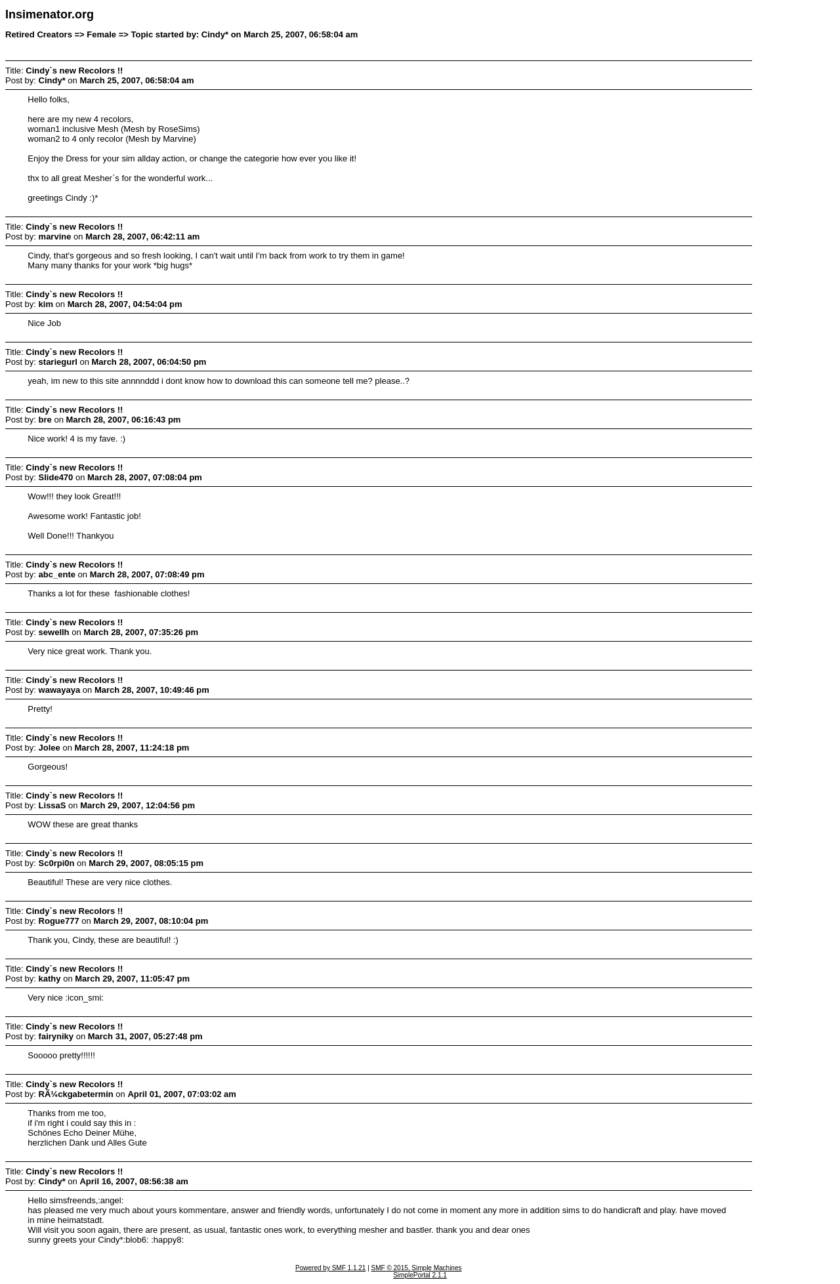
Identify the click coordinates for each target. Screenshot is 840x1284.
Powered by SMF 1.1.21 (330, 1268)
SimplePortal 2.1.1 (420, 1275)
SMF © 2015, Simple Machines (416, 1268)
